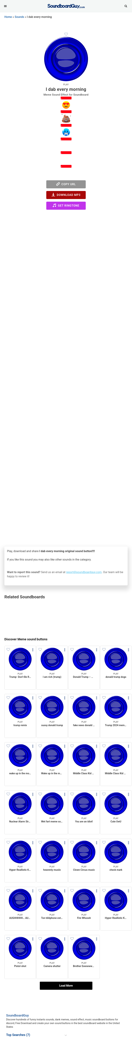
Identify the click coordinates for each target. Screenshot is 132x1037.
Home (8, 17)
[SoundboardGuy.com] (66, 6)
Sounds (19, 17)
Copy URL (66, 184)
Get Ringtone (66, 205)
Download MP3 (66, 195)
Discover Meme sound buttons (26, 639)
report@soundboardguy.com (84, 572)
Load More (66, 985)
